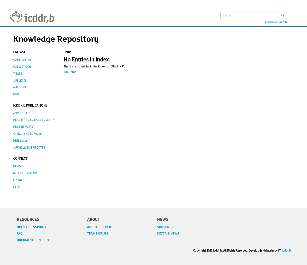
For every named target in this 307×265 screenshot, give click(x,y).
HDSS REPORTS (23, 127)
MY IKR (17, 180)
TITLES (17, 74)
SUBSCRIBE (165, 227)
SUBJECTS (20, 80)
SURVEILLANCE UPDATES (29, 147)
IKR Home (70, 72)
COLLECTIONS (22, 67)
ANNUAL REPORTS (24, 113)
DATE (16, 94)
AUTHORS (19, 87)
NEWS (17, 166)
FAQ (20, 233)
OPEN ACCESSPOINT (31, 227)
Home (67, 52)
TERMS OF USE (97, 233)
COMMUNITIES (22, 60)
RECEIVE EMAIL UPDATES (29, 173)
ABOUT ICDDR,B (99, 227)
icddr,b (286, 250)
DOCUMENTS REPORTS (34, 240)
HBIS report (20, 141)
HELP (16, 187)
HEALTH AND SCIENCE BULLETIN (33, 120)
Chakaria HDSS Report (27, 134)
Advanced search (276, 22)
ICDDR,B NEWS (168, 233)
